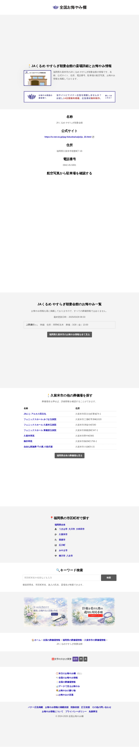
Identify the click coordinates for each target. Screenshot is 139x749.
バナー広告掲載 (35, 707)
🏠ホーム (36, 640)
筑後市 (62, 540)
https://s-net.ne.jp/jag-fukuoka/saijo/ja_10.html (68, 137)
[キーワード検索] (61, 578)
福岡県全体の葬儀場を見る (69, 455)
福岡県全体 (60, 525)
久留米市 (63, 534)
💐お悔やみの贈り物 (66, 690)
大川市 (72, 529)
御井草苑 (28, 441)
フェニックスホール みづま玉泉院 (40, 419)
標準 (75, 659)
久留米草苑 (29, 436)
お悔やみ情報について (52, 711)
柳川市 (62, 556)
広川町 (62, 545)
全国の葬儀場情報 (51, 640)
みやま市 (63, 550)
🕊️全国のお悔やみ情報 (67, 678)
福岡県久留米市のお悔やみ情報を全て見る (69, 334)
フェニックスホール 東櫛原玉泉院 (40, 430)
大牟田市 (80, 529)
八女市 (69, 556)
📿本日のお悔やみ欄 (66, 673)
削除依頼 (75, 707)
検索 (109, 578)
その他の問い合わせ (101, 707)
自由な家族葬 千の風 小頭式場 (38, 447)
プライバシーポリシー (76, 711)
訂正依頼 (85, 707)
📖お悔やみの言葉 (64, 695)
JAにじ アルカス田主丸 (35, 414)
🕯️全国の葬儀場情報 (66, 682)
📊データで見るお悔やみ (68, 686)
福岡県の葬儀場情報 (72, 640)
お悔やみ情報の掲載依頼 (57, 707)
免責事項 (93, 711)
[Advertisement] (69, 42)
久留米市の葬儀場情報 (95, 640)
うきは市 (63, 529)
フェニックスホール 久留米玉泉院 (40, 425)
